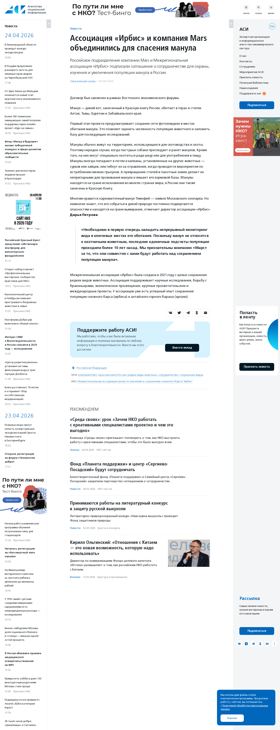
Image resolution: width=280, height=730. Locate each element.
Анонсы (74, 449)
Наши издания (248, 87)
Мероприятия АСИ (251, 72)
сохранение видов (191, 375)
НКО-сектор (103, 449)
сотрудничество (168, 375)
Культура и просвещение (112, 577)
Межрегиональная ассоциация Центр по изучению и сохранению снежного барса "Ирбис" (135, 381)
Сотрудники (247, 66)
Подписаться (256, 105)
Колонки (75, 577)
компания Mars (87, 375)
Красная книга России (112, 375)
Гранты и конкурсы (109, 528)
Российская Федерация (92, 368)
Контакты (245, 61)
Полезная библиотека (253, 82)
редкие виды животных (142, 375)
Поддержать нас (250, 93)
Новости (75, 28)
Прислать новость (251, 77)
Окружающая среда (82, 81)
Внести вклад (182, 348)
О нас (242, 55)
